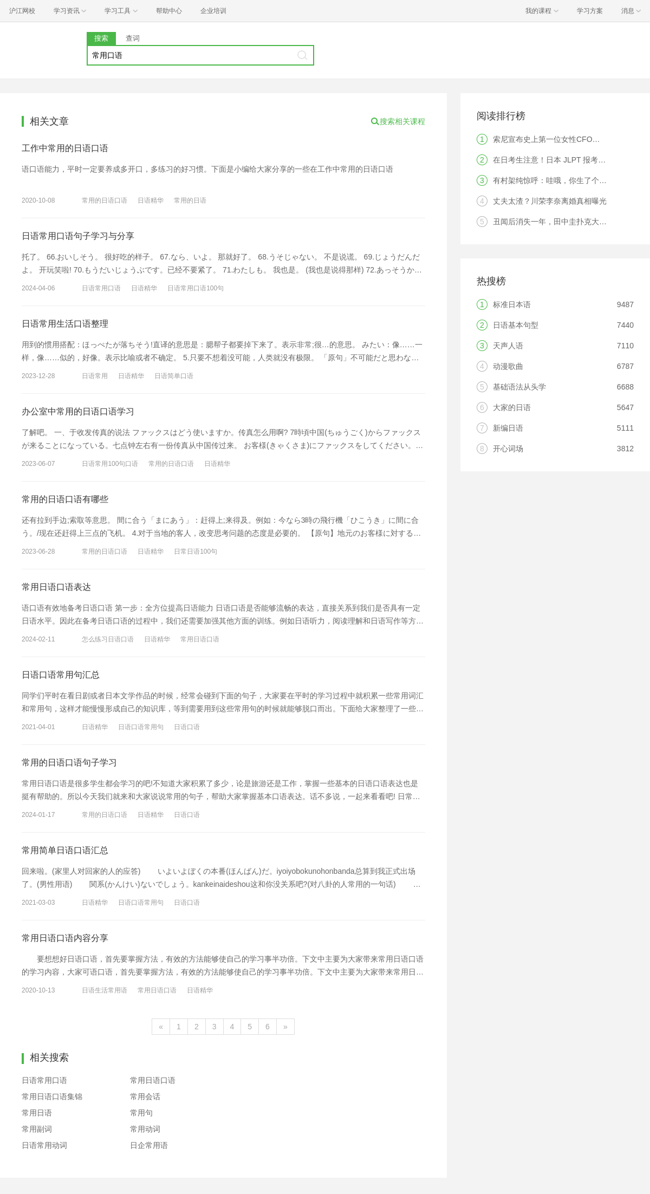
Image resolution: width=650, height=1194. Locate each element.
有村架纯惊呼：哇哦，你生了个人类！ (557, 180)
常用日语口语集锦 (52, 1096)
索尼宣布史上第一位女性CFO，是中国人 (561, 139)
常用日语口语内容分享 (65, 938)
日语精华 (151, 200)
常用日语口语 (199, 639)
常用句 (141, 1112)
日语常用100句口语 (110, 464)
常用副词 (37, 1129)
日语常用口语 (101, 288)
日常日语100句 (195, 551)
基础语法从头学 (519, 386)
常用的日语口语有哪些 (65, 499)
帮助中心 (169, 11)
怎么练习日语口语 (108, 639)
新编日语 (508, 428)
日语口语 (187, 727)
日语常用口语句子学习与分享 (78, 236)
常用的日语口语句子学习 (69, 762)
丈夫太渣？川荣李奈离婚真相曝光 (550, 201)
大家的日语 (512, 407)
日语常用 (95, 376)
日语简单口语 (173, 376)
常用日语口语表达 (56, 587)
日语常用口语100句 (195, 288)
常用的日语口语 (104, 200)
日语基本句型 (515, 325)
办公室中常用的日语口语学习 (78, 411)
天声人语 (508, 345)
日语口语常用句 (141, 727)
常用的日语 (190, 200)
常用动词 (145, 1129)
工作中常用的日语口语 (65, 148)
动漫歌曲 (508, 366)
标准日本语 (512, 304)
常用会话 (145, 1096)
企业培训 (213, 11)
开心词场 (508, 448)
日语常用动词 (44, 1145)
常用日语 (37, 1112)
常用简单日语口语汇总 (65, 850)
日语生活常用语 (104, 990)
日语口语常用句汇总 (61, 674)
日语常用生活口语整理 (65, 323)
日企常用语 (149, 1145)
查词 (133, 38)
